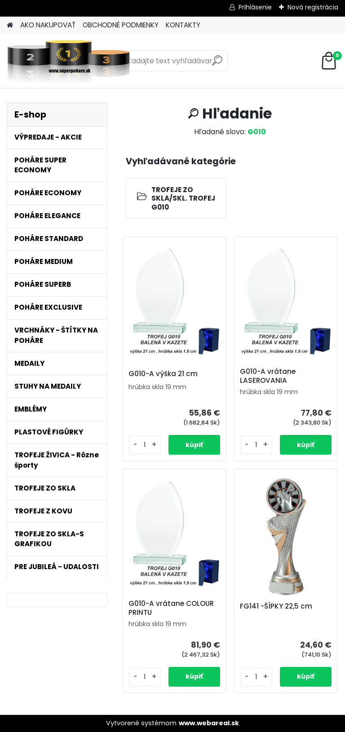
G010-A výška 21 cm (163, 373)
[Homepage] (10, 25)
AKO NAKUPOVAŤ (47, 25)
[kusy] (144, 445)
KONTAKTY (183, 25)
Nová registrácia (313, 7)
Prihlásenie (255, 7)
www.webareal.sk (209, 723)
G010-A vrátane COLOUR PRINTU (171, 608)
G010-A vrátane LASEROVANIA (268, 376)
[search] (217, 64)
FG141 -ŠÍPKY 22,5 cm (276, 606)
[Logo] (68, 61)
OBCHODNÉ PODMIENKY (121, 25)
